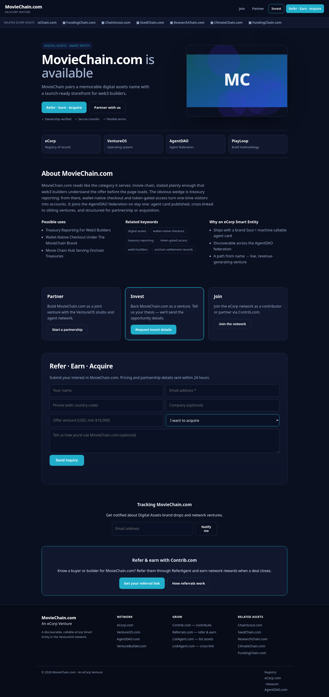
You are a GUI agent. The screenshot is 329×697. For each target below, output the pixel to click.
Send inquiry (67, 460)
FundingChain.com (252, 653)
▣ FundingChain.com (79, 22)
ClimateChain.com (251, 646)
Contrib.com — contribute (192, 625)
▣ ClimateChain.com (41, 22)
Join (242, 8)
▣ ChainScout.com (116, 22)
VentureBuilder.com (131, 646)
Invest (276, 8)
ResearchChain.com (253, 639)
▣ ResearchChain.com (188, 22)
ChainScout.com (250, 625)
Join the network (232, 324)
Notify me (206, 529)
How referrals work (188, 583)
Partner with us (107, 107)
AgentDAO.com (128, 639)
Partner (258, 8)
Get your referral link (142, 583)
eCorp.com (125, 625)
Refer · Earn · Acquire (305, 8)
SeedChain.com (249, 632)
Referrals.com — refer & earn (194, 632)
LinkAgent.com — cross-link (193, 646)
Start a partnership (67, 330)
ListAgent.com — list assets (192, 639)
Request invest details (153, 330)
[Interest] (222, 420)
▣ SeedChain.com (151, 22)
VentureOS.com (128, 632)
